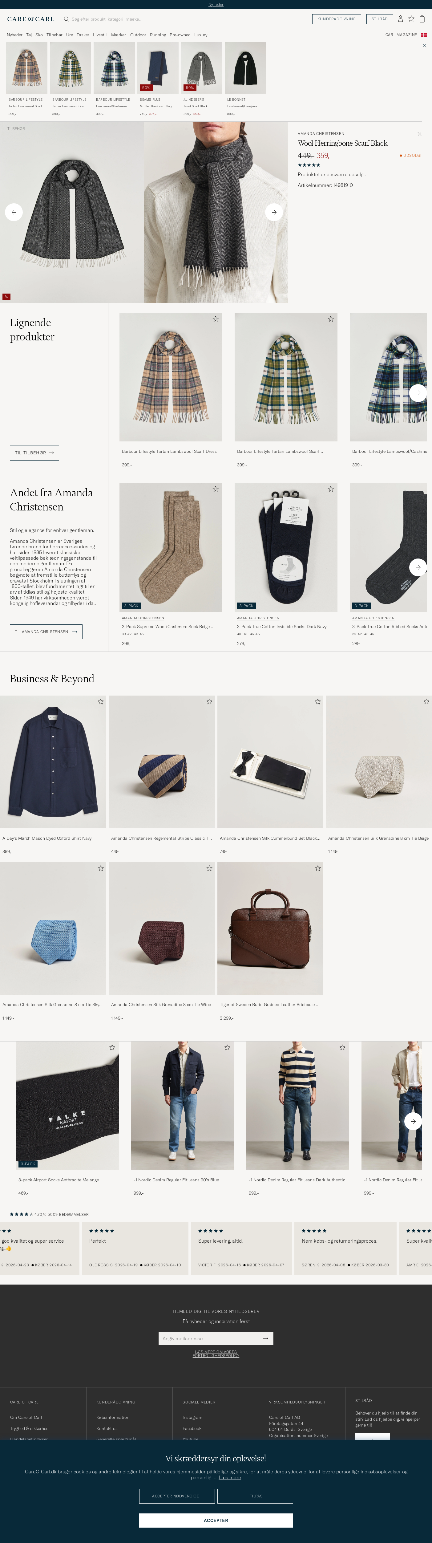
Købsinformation (112, 1417)
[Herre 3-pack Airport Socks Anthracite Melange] (67, 1106)
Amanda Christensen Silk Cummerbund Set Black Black (268, 838)
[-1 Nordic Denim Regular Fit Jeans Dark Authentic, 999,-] (297, 1119)
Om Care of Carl (26, 1417)
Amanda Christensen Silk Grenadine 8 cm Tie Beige (378, 838)
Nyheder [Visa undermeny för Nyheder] (14, 35)
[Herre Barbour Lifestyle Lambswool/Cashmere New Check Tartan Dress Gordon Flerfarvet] (114, 68)
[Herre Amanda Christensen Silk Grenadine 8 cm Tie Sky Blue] (53, 928)
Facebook (192, 1428)
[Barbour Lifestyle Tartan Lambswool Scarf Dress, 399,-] (27, 79)
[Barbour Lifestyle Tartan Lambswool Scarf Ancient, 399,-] (70, 79)
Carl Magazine (401, 35)
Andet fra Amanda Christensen (51, 499)
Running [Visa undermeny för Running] (158, 35)
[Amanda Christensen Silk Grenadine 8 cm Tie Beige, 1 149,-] (379, 775)
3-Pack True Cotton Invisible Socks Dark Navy (281, 626)
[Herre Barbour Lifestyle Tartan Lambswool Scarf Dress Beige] (26, 68)
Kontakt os (107, 1428)
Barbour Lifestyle (25, 100)
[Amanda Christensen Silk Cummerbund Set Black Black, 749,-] (270, 775)
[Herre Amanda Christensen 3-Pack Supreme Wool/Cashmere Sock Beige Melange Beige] (170, 547)
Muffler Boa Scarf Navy (156, 106)
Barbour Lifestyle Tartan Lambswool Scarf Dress (169, 451)
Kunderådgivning (336, 19)
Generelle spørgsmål (116, 1439)
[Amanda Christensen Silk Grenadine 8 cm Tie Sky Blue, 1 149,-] (53, 941)
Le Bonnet (236, 100)
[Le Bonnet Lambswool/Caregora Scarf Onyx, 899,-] (245, 79)
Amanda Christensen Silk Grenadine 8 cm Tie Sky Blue (50, 1005)
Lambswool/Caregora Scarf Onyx (242, 106)
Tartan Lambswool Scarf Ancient (69, 106)
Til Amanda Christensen (46, 632)
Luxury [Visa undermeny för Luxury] (200, 35)
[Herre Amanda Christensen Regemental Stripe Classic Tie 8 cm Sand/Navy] (162, 762)
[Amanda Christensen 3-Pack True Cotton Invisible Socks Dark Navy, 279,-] (286, 565)
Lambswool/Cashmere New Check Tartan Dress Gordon (113, 106)
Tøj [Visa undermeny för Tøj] (29, 35)
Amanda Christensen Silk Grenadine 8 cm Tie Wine (161, 1004)
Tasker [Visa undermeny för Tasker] (83, 35)
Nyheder (216, 4)
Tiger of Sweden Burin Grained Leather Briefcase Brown (267, 1005)
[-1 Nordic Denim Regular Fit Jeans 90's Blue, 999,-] (182, 1119)
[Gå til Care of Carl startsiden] (30, 19)
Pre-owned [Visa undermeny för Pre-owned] (180, 35)
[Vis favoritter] (411, 18)
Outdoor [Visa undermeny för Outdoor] (138, 35)
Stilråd (380, 19)
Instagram (192, 1417)
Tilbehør (16, 129)
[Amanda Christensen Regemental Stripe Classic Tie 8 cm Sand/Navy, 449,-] (162, 775)
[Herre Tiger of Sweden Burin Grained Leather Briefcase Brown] (270, 928)
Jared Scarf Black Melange (196, 106)
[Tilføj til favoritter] (214, 320)
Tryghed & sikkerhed (29, 1428)
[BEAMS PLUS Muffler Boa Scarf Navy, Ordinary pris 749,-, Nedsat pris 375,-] (158, 79)
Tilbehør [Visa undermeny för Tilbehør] (54, 35)
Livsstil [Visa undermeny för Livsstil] (100, 35)
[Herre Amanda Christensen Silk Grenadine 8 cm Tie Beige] (379, 762)
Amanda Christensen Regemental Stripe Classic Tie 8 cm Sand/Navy (161, 838)
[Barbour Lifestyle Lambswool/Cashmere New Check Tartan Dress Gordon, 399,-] (114, 79)
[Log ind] (400, 19)
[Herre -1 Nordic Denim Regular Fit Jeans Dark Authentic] (297, 1106)
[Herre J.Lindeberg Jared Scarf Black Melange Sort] (201, 68)
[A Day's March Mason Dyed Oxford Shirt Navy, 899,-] (53, 775)
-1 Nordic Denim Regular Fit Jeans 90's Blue (176, 1180)
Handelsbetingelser (29, 1439)
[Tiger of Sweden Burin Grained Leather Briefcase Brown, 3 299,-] (270, 941)
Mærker (118, 35)
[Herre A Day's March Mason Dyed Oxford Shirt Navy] (53, 762)
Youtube (190, 1439)
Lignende (32, 329)
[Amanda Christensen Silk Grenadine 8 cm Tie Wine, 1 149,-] (162, 941)
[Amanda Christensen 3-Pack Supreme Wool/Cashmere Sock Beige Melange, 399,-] (170, 565)
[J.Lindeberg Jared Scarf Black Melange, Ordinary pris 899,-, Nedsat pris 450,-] (202, 79)
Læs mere (230, 1477)
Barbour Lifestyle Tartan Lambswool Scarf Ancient (278, 452)
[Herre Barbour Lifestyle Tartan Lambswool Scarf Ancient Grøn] (70, 68)
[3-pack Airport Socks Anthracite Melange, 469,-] (67, 1119)
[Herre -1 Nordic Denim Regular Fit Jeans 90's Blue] (182, 1106)
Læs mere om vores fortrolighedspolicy (216, 1354)
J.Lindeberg (194, 100)
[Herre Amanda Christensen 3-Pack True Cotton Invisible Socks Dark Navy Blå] (286, 547)
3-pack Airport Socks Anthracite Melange (58, 1180)
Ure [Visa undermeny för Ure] (69, 35)
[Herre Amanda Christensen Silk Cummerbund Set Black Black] (270, 762)
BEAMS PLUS (150, 100)
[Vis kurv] (422, 19)
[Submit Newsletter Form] (265, 1338)
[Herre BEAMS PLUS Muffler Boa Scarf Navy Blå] (158, 68)
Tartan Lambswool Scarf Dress (25, 106)
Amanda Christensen (321, 134)
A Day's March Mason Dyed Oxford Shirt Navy (46, 838)
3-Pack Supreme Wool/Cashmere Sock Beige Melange (166, 627)
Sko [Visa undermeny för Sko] (39, 35)
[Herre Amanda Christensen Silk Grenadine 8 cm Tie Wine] (162, 928)
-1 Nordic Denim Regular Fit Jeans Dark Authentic (297, 1180)
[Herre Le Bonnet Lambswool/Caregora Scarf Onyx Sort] (245, 68)
